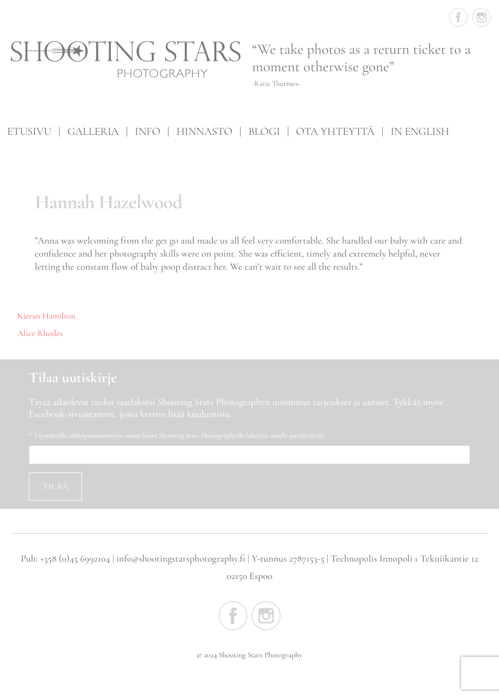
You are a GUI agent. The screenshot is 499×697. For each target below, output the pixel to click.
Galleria (93, 131)
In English (419, 131)
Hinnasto (204, 131)
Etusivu (29, 131)
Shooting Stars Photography (126, 60)
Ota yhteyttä (335, 131)
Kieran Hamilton (46, 315)
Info (147, 131)
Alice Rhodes (40, 333)
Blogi (264, 131)
